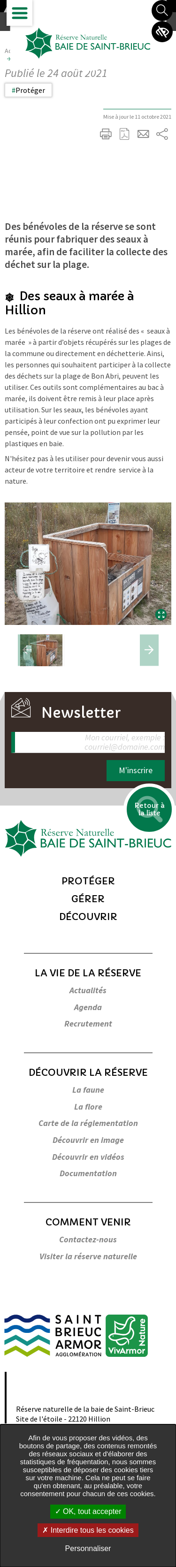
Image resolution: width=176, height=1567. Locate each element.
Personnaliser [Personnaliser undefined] (88, 1548)
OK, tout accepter (88, 1511)
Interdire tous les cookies (87, 1530)
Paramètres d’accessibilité (162, 31)
